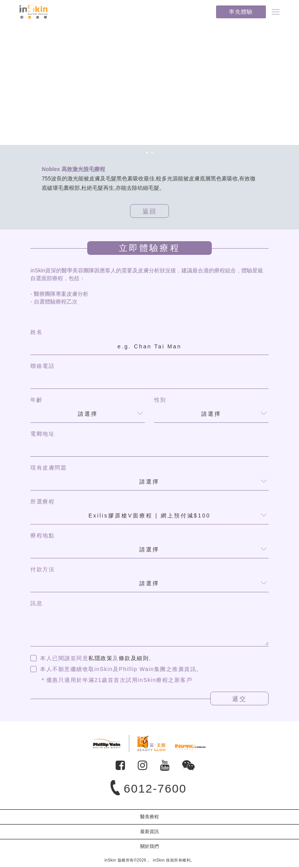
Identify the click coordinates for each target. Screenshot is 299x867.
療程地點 (42, 535)
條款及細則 (134, 658)
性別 (160, 400)
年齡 (36, 400)
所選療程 (42, 501)
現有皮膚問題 (48, 467)
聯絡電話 (42, 366)
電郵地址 (42, 434)
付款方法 (42, 569)
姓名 (36, 332)
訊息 (36, 603)
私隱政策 (100, 658)
